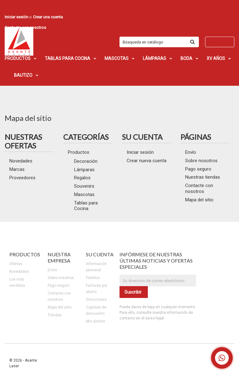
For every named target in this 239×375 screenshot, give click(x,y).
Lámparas (84, 169)
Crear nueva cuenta (146, 160)
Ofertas (15, 264)
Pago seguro (198, 169)
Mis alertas (95, 321)
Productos (78, 152)
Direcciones (96, 299)
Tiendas (55, 315)
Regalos (82, 178)
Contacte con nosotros (199, 188)
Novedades (20, 161)
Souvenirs (84, 186)
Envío (190, 152)
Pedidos (93, 278)
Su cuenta (100, 254)
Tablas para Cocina (86, 206)
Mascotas (84, 194)
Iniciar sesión (140, 152)
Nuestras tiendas (202, 177)
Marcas (17, 169)
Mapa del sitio (199, 200)
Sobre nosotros (201, 160)
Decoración (85, 161)
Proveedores (22, 178)
